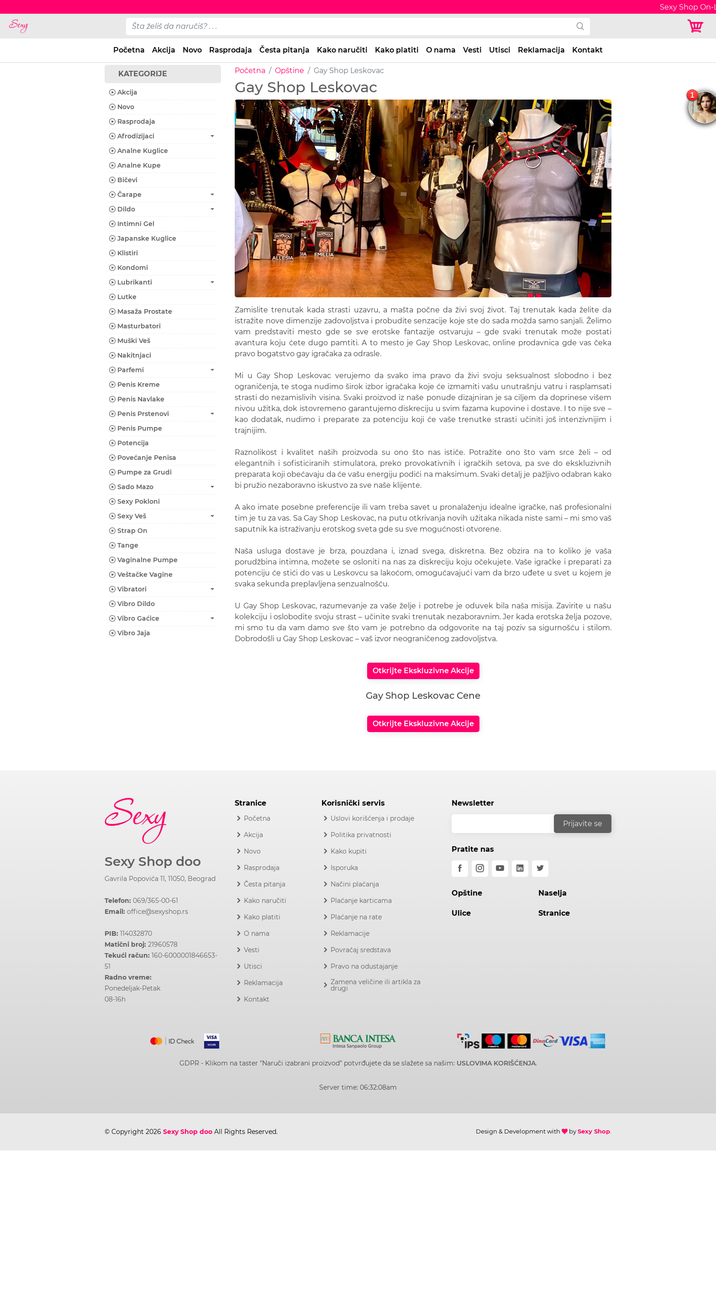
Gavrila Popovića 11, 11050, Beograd (160, 879)
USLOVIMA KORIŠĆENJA (496, 1063)
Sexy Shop (594, 1131)
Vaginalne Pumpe (143, 560)
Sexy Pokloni (134, 501)
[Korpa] (697, 26)
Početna (129, 50)
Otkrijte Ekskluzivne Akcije (423, 670)
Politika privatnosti (361, 835)
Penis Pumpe (135, 428)
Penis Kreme (134, 384)
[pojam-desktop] (348, 26)
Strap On (128, 531)
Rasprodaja (230, 50)
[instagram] (480, 868)
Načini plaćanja (355, 884)
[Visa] (208, 1039)
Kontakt (587, 50)
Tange (123, 545)
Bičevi (123, 180)
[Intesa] (358, 1039)
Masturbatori (135, 326)
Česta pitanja (284, 50)
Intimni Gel (131, 224)
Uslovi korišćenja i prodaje (372, 818)
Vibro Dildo (132, 604)
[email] (508, 823)
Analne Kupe (135, 165)
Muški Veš (129, 341)
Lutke (123, 297)
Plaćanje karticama (361, 900)
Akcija (163, 50)
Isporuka (344, 868)
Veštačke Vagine (141, 574)
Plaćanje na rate (356, 917)
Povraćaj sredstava (361, 950)
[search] (580, 26)
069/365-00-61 (155, 900)
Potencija (129, 443)
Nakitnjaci (130, 355)
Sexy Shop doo (153, 861)
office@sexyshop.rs (157, 911)
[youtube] (500, 868)
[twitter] (540, 868)
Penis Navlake (136, 399)
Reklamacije (350, 933)
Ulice (461, 913)
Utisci (500, 50)
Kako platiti (397, 50)
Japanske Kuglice (142, 238)
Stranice (554, 913)
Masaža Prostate (140, 311)
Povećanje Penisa (142, 457)
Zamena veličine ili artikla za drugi (376, 985)
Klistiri (123, 253)
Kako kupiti (349, 851)
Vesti (472, 50)
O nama (441, 50)
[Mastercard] (172, 1039)
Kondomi (128, 268)
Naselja (552, 893)
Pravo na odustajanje (364, 966)
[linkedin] (520, 868)
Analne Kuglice (138, 151)
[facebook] (460, 868)
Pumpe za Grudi (140, 472)
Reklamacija (541, 50)
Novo (192, 50)
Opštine (289, 70)
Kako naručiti (342, 50)
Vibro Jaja (129, 633)
